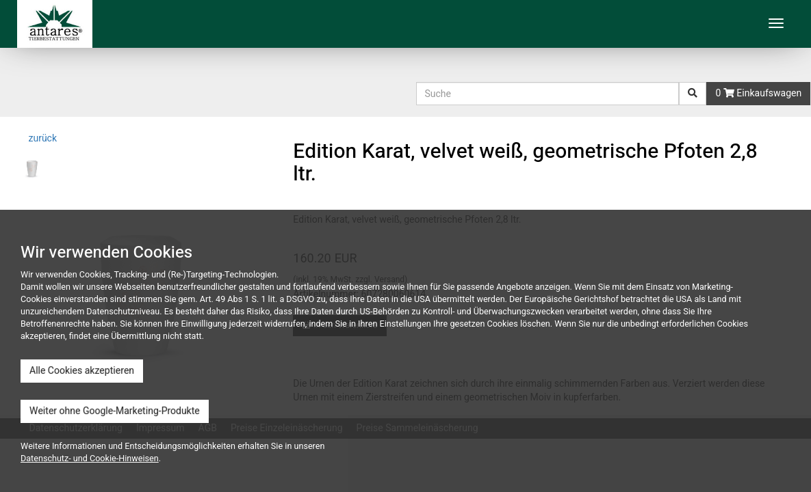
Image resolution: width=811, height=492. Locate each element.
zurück (41, 138)
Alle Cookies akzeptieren (81, 371)
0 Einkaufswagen (758, 93)
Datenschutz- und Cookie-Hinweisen (90, 458)
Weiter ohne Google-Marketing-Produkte (114, 411)
